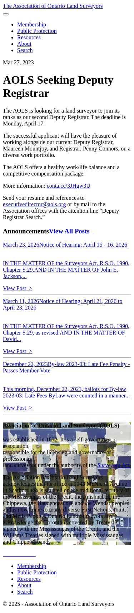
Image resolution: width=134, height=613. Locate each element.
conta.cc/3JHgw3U (68, 186)
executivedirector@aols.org (34, 204)
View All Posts (71, 231)
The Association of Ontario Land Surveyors (53, 6)
